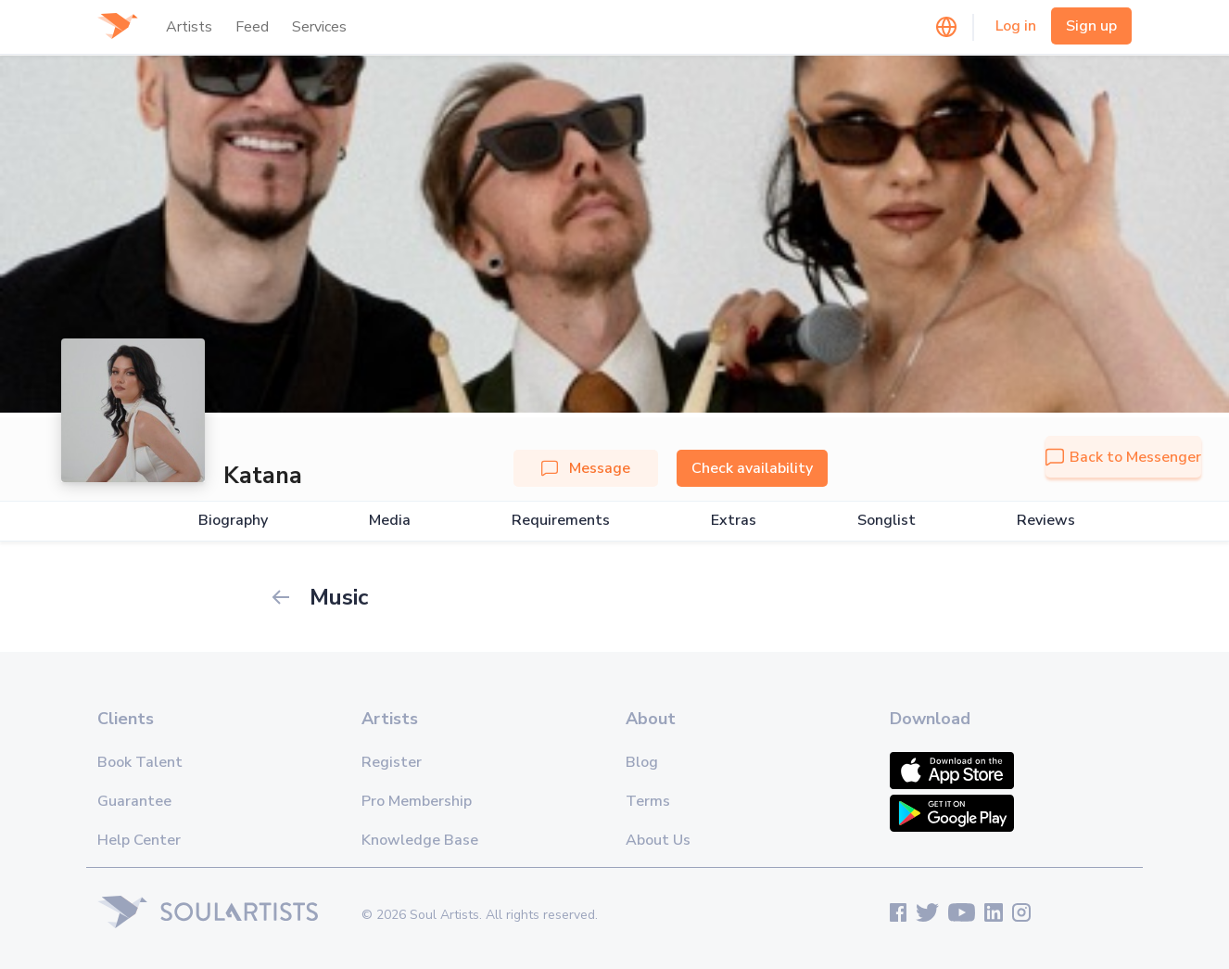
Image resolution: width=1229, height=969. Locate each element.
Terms (648, 801)
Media (390, 520)
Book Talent (140, 762)
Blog (642, 762)
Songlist (886, 520)
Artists (189, 27)
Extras (733, 520)
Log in (1015, 26)
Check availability (752, 468)
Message (585, 468)
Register (391, 762)
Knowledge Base (419, 840)
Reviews (1046, 520)
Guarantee (134, 801)
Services (319, 27)
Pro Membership (416, 801)
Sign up (1091, 26)
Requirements (561, 520)
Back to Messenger (1123, 457)
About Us (658, 840)
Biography (233, 520)
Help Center (139, 840)
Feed (252, 27)
